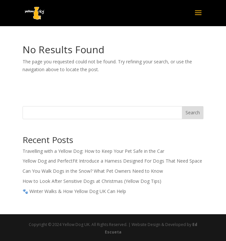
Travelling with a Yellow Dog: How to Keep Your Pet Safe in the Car (93, 151)
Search (193, 112)
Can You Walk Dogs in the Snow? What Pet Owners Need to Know (93, 171)
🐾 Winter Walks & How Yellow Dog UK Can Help (74, 191)
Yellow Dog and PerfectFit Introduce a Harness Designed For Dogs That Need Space (112, 161)
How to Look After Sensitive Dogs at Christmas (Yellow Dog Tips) (92, 181)
